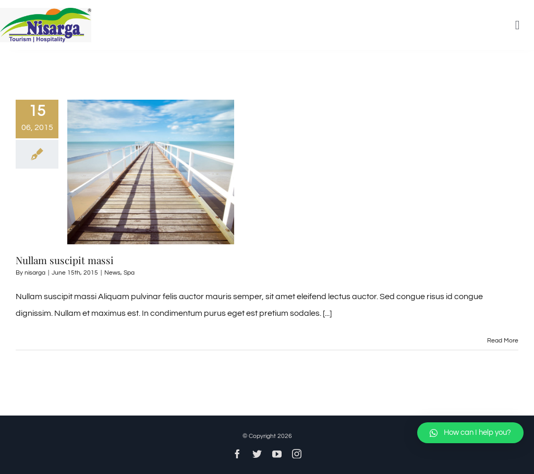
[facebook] (237, 453)
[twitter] (257, 453)
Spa (129, 272)
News (112, 272)
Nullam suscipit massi (65, 260)
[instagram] (296, 453)
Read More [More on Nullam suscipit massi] (502, 340)
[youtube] (277, 453)
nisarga (35, 272)
